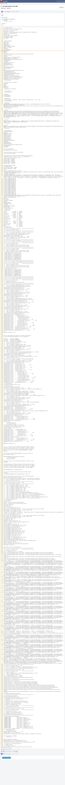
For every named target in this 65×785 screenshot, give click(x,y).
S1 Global (16, 751)
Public (9, 8)
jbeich (8, 11)
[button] (64, 1)
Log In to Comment (6, 757)
